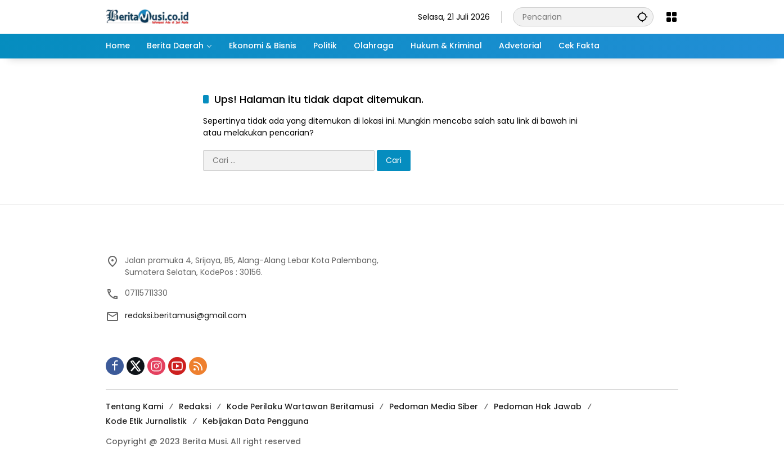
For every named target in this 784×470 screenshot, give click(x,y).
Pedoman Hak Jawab (538, 406)
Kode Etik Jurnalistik (146, 421)
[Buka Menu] (671, 17)
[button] (642, 16)
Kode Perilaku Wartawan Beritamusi (300, 406)
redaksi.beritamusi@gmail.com (185, 315)
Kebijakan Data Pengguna (255, 421)
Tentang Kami (134, 406)
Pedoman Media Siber (433, 406)
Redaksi (195, 406)
